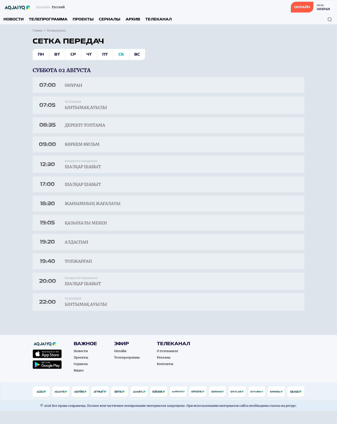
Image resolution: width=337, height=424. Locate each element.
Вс (137, 54)
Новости (13, 19)
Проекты (83, 19)
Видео (79, 383)
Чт (89, 54)
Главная (38, 30)
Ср (73, 54)
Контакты (165, 377)
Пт (105, 54)
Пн (41, 54)
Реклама (163, 370)
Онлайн (120, 364)
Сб (121, 54)
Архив (133, 19)
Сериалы (109, 19)
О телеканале (167, 364)
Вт (57, 54)
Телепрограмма (48, 19)
